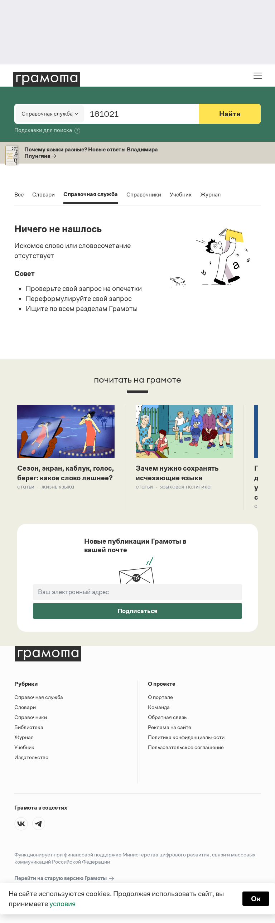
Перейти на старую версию (64, 878)
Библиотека (28, 727)
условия (62, 904)
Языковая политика (185, 486)
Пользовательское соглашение (186, 747)
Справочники (143, 194)
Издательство (31, 757)
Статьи (25, 486)
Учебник (181, 194)
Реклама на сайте (169, 727)
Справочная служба (90, 195)
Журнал (210, 194)
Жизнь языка (58, 486)
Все (19, 194)
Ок (256, 899)
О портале (160, 697)
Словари (43, 194)
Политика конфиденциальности (186, 737)
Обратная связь (167, 717)
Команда (159, 707)
